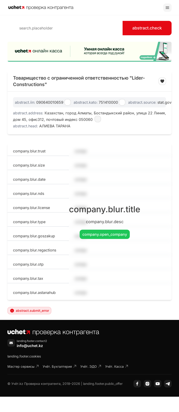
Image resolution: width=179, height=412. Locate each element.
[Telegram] (168, 383)
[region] (89, 52)
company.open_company (104, 234)
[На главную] (40, 8)
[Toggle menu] (167, 7)
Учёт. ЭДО (90, 366)
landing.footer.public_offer (103, 384)
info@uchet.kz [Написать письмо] (30, 345)
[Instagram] (147, 383)
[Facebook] (137, 383)
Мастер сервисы (23, 366)
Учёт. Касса (116, 366)
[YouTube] (157, 383)
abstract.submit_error (29, 310)
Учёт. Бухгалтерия (60, 366)
